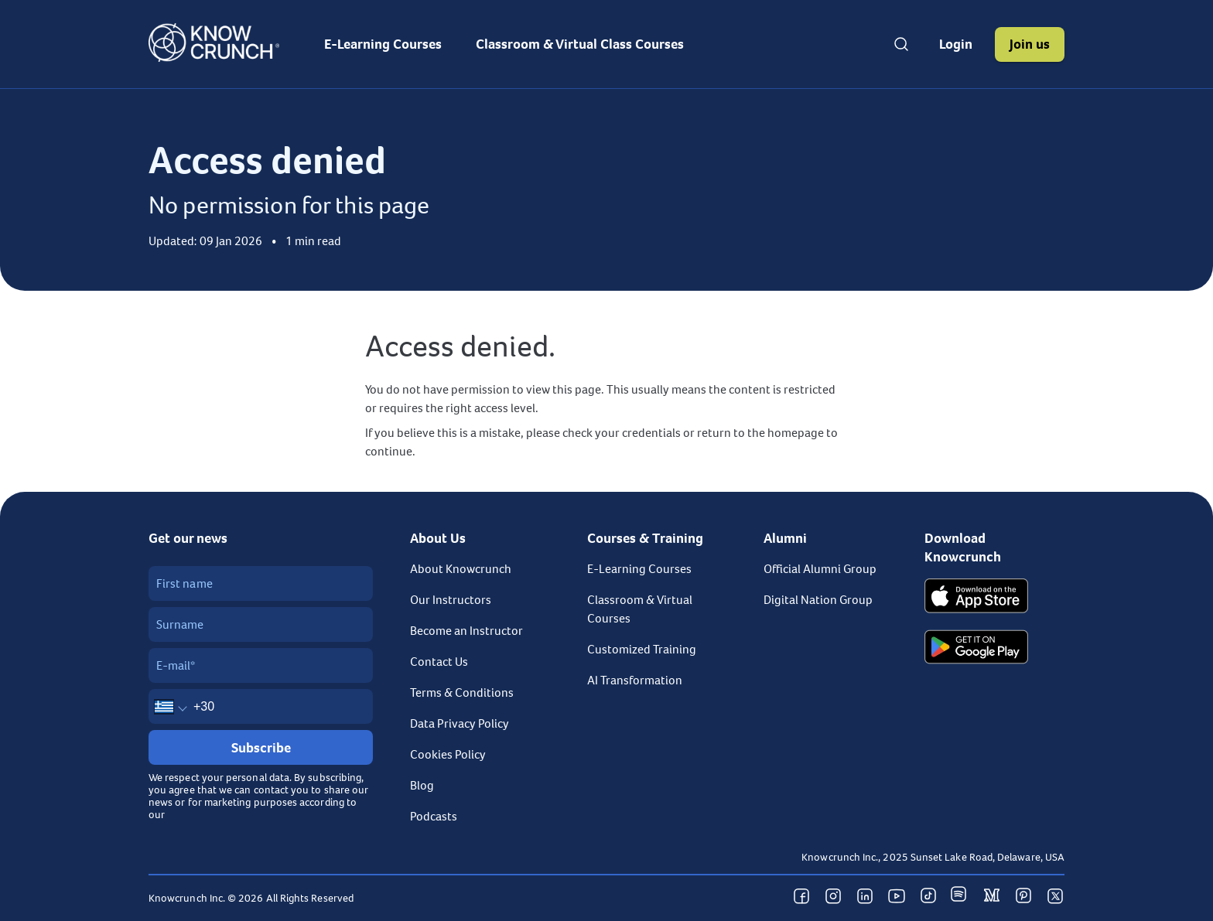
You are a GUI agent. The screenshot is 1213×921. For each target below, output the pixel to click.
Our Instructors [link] (450, 600)
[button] (956, 44)
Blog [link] (422, 785)
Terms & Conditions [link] (462, 693)
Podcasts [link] (433, 816)
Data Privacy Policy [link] (459, 724)
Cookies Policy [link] (448, 754)
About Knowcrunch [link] (460, 569)
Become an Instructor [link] (466, 631)
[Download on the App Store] (976, 597)
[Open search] (901, 44)
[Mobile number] (261, 706)
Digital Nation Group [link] (818, 600)
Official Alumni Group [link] (820, 569)
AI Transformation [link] (634, 680)
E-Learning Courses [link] (639, 569)
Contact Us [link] (439, 662)
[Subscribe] (261, 747)
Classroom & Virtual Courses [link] (639, 609)
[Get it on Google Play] (976, 648)
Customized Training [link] (641, 649)
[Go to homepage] (214, 58)
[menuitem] (382, 44)
